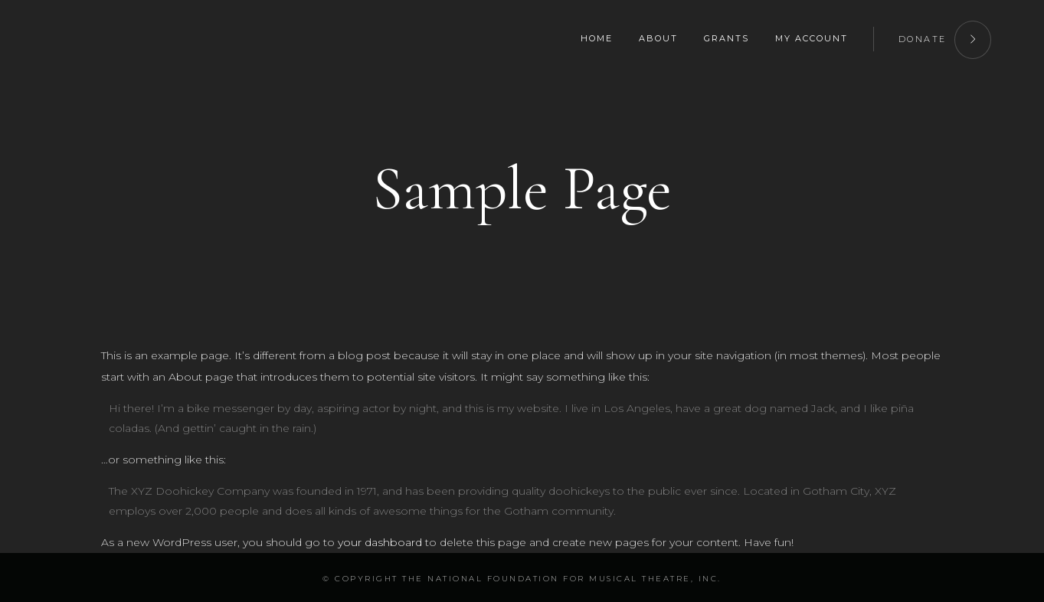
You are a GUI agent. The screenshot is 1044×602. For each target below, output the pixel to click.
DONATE (945, 37)
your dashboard (380, 542)
